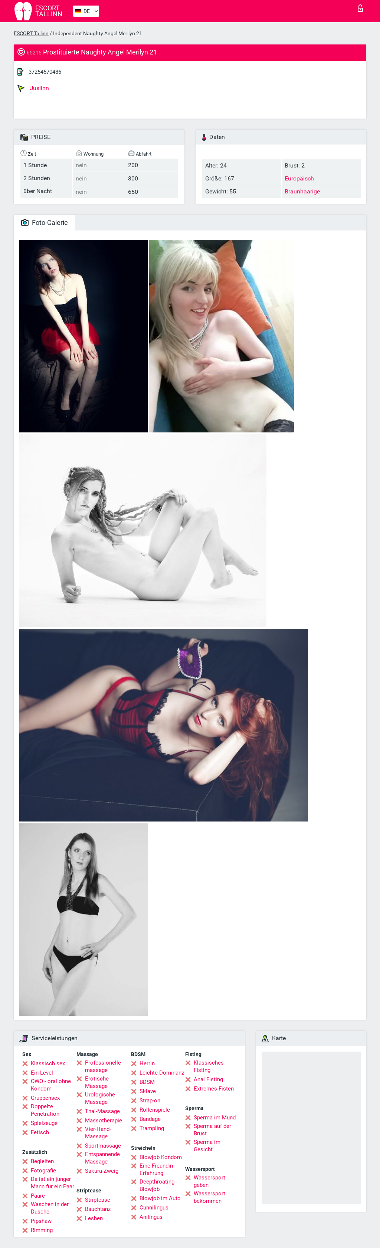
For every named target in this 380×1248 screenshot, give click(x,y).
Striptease (97, 1199)
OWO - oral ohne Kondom (51, 1085)
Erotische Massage (97, 1082)
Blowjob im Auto (160, 1198)
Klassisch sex (48, 1063)
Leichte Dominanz (162, 1072)
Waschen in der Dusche (50, 1208)
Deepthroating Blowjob (157, 1185)
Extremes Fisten (214, 1088)
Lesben (94, 1218)
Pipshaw (41, 1221)
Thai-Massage (102, 1111)
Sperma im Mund (215, 1117)
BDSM (147, 1082)
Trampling (152, 1128)
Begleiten (42, 1161)
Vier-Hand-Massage (98, 1133)
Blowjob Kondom (161, 1157)
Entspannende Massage (102, 1158)
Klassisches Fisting (209, 1066)
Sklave (148, 1091)
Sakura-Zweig (101, 1171)
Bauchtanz (98, 1209)
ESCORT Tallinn (31, 33)
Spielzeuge (44, 1123)
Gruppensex (45, 1098)
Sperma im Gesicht (207, 1146)
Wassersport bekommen (209, 1197)
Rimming (42, 1230)
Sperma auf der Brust (212, 1130)
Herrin (147, 1063)
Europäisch (299, 178)
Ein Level (42, 1072)
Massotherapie (103, 1120)
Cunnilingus (154, 1207)
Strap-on (150, 1100)
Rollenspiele (155, 1109)
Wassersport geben (209, 1181)
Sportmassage (103, 1145)
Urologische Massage (100, 1098)
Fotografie (43, 1170)
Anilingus (151, 1217)
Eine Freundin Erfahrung (156, 1169)
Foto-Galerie (44, 222)
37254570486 (45, 72)
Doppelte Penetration (45, 1110)
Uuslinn (33, 88)
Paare (38, 1195)
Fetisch (40, 1132)
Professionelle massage (103, 1066)
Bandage (150, 1119)
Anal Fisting (208, 1079)
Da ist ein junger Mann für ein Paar (52, 1183)
